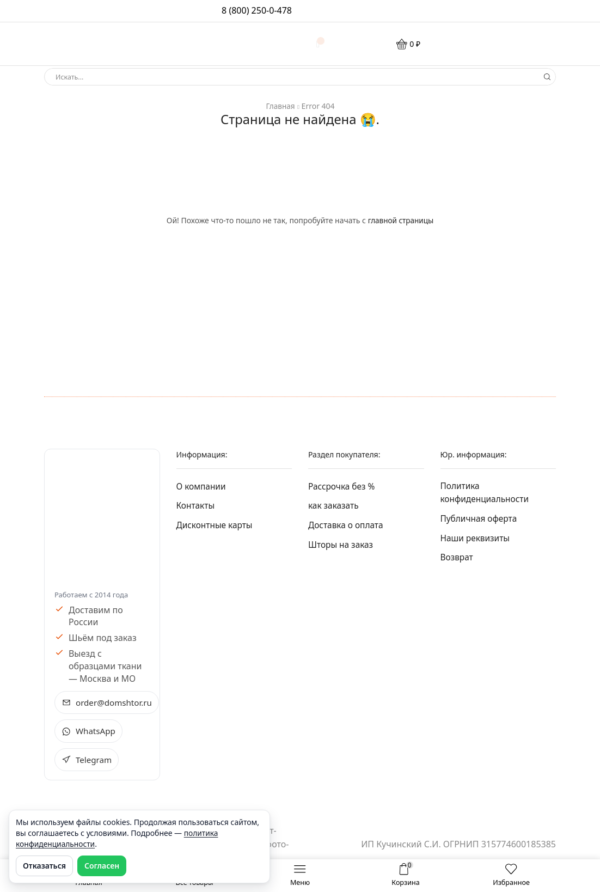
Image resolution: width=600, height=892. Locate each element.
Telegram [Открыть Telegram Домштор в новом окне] (88, 761)
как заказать (334, 506)
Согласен (101, 865)
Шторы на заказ (341, 546)
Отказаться (44, 865)
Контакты (196, 506)
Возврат (457, 559)
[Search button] (547, 77)
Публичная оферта (480, 520)
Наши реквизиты (476, 540)
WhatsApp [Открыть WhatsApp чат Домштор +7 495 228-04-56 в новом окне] (90, 731)
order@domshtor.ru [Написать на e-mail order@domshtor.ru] (109, 702)
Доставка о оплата (347, 525)
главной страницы (400, 220)
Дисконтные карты (215, 525)
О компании (202, 486)
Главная (280, 106)
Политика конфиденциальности (486, 493)
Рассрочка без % (342, 486)
